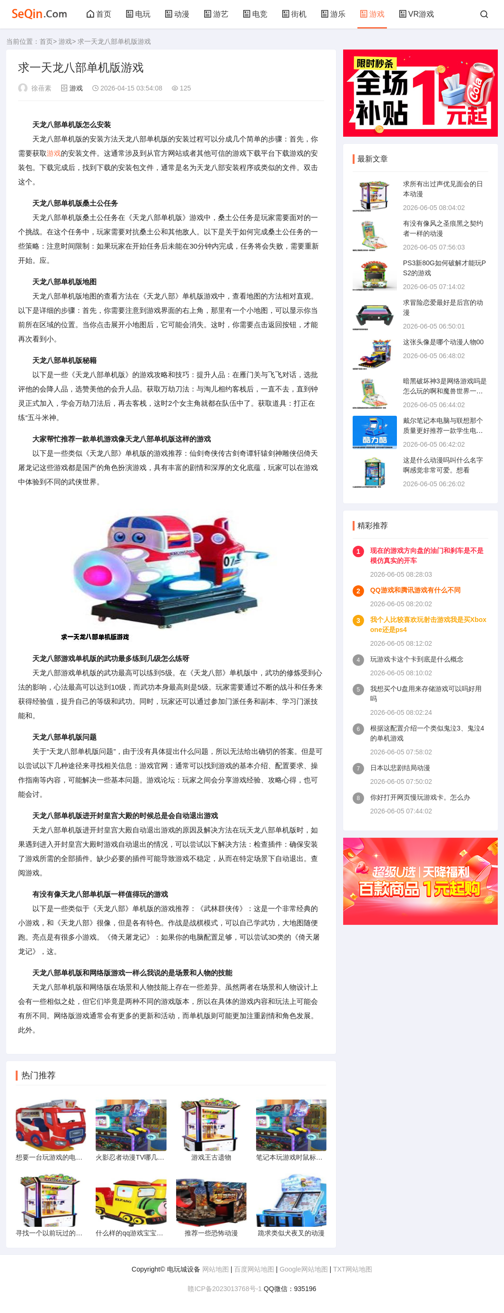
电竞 (255, 14)
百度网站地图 (254, 1269)
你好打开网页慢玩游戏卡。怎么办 (420, 797)
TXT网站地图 (352, 1269)
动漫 (177, 14)
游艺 (216, 14)
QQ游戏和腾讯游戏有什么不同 (415, 590)
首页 (99, 14)
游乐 (333, 14)
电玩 (138, 14)
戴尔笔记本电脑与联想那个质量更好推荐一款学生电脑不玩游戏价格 (443, 430)
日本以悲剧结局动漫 (400, 768)
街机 (294, 14)
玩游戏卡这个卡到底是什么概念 (417, 659)
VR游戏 (416, 14)
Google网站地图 (303, 1269)
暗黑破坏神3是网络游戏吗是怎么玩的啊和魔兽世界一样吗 (445, 391)
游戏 (372, 14)
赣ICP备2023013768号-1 (225, 1289)
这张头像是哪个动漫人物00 (443, 342)
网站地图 (215, 1269)
